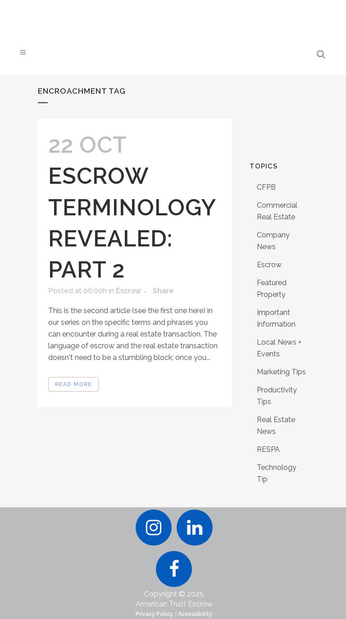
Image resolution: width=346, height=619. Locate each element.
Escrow (128, 291)
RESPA (268, 449)
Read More (73, 384)
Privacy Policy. (155, 614)
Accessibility (195, 614)
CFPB (266, 187)
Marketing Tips (281, 372)
